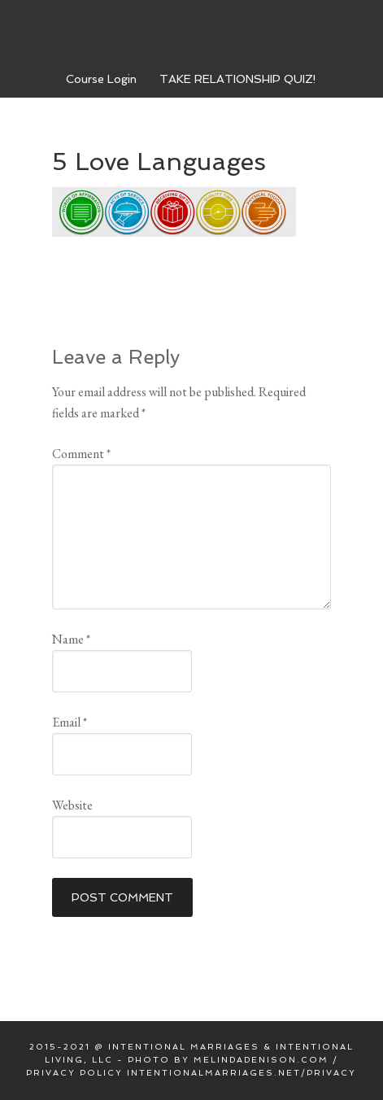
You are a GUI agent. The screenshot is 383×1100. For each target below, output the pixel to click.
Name (71, 639)
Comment (81, 453)
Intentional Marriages (192, 31)
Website (72, 805)
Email (69, 722)
